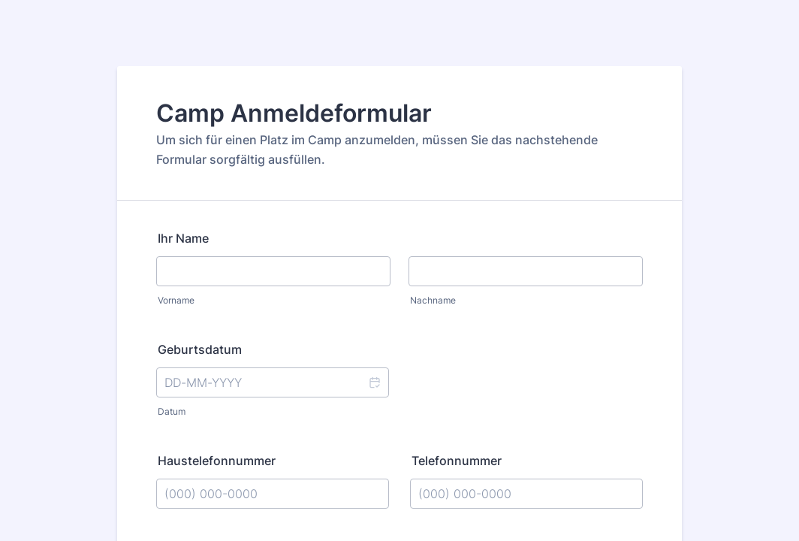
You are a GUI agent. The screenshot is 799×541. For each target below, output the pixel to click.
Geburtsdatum (200, 349)
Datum (171, 411)
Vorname (176, 300)
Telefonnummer (457, 460)
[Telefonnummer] (526, 494)
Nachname (433, 300)
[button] (374, 382)
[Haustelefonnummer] (272, 494)
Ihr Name (183, 238)
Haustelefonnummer (217, 460)
